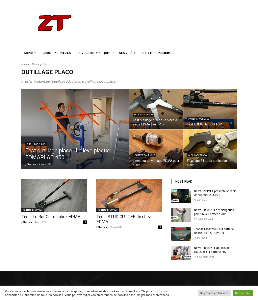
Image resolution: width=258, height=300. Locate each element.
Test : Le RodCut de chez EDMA (50, 216)
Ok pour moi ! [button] (243, 293)
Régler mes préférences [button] (214, 293)
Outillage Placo (36, 144)
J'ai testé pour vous (198, 119)
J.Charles (26, 221)
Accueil (25, 64)
